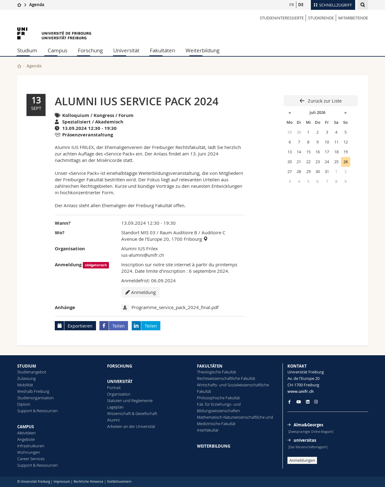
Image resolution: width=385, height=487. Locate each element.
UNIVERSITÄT (120, 381)
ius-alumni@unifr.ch (142, 255)
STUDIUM (26, 366)
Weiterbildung (202, 50)
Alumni (113, 420)
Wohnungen (28, 452)
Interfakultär (208, 430)
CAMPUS (25, 426)
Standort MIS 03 (138, 232)
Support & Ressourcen (37, 410)
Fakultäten (162, 50)
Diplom (23, 404)
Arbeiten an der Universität (131, 426)
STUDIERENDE (321, 18)
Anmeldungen (302, 460)
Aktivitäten (26, 433)
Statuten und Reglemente (130, 400)
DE (300, 4)
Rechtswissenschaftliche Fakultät (226, 378)
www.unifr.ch (300, 391)
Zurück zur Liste (324, 101)
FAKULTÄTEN (210, 366)
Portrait (114, 387)
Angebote (26, 439)
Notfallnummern (119, 482)
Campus (57, 50)
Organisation (118, 394)
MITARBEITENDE (353, 18)
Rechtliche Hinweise (88, 482)
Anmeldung (140, 292)
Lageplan (115, 407)
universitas (305, 440)
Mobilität (25, 385)
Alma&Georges (308, 425)
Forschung (90, 50)
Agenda (36, 4)
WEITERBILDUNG (213, 446)
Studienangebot (31, 372)
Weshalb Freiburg (33, 391)
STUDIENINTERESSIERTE (282, 18)
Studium (27, 50)
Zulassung (26, 378)
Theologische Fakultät (216, 372)
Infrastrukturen (30, 446)
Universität (126, 50)
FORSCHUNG (119, 366)
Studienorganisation (35, 397)
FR (291, 4)
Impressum (62, 482)
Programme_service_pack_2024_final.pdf (175, 307)
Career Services (31, 458)
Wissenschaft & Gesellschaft (132, 413)
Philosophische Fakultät (218, 397)
